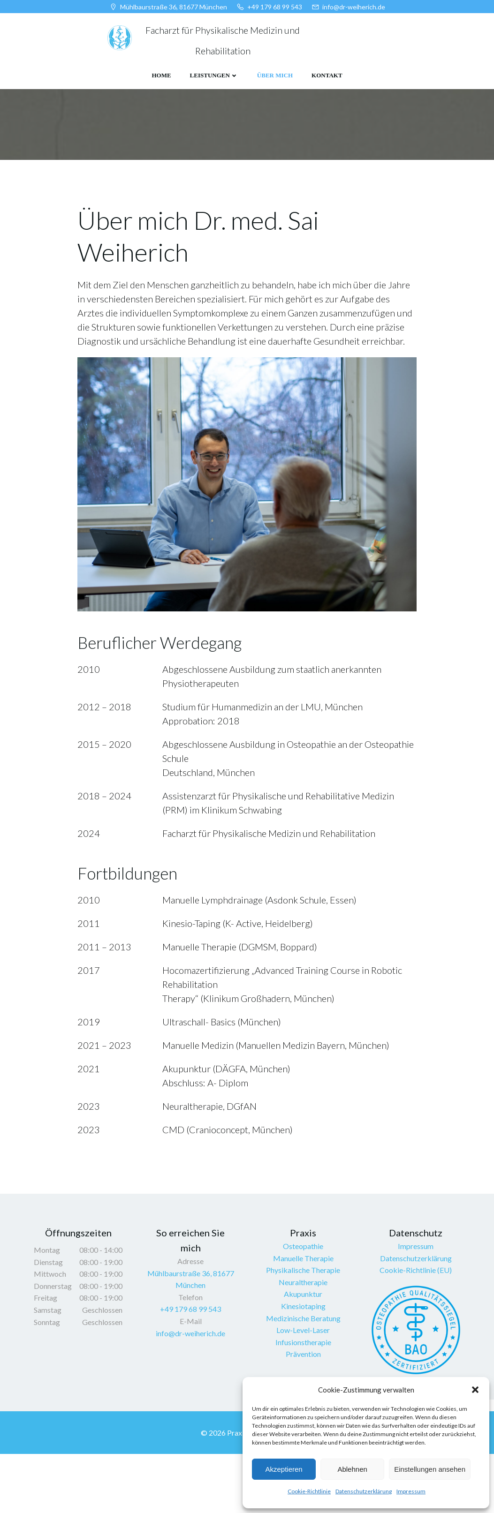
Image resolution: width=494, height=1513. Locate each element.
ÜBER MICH (275, 75)
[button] (475, 1389)
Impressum (411, 1491)
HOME (161, 75)
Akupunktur (303, 1346)
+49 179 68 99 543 (190, 1361)
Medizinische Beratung (303, 1370)
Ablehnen (352, 1469)
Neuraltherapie (303, 1334)
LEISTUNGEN (214, 75)
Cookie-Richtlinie (309, 1491)
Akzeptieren (283, 1469)
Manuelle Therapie (303, 1310)
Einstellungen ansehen (429, 1469)
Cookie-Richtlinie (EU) (416, 1322)
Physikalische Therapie (303, 1322)
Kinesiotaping (303, 1358)
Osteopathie (303, 1298)
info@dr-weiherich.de (191, 1385)
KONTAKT (327, 75)
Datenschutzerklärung (363, 1491)
